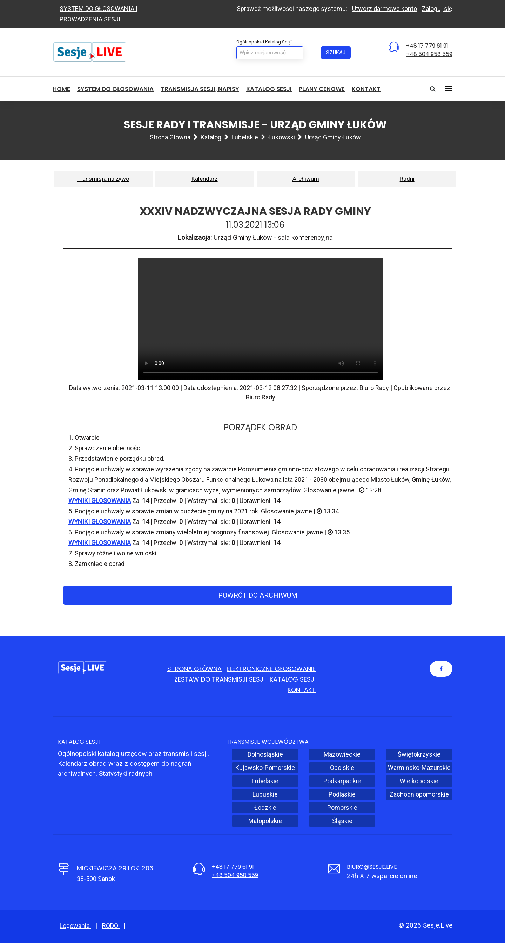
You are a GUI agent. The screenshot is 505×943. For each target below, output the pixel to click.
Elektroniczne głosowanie (271, 668)
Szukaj (335, 52)
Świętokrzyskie (419, 754)
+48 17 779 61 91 (427, 46)
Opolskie (342, 767)
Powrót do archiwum (257, 595)
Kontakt (366, 89)
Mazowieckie (342, 754)
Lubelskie (244, 137)
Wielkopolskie (419, 781)
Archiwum (305, 178)
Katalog (211, 137)
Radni (407, 178)
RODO (111, 925)
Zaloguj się (437, 8)
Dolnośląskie (265, 754)
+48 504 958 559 (429, 54)
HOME (61, 89)
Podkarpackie (342, 781)
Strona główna (170, 137)
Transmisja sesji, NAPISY (200, 89)
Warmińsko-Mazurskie (419, 767)
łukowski (281, 137)
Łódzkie (265, 807)
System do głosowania (115, 89)
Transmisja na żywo (103, 178)
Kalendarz (204, 178)
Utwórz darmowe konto (384, 8)
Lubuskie (265, 794)
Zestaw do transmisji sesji (219, 679)
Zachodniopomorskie (419, 794)
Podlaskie (342, 794)
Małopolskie (265, 821)
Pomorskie (342, 807)
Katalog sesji (269, 89)
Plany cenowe (322, 89)
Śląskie (342, 821)
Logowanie (75, 925)
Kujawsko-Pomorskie (265, 767)
